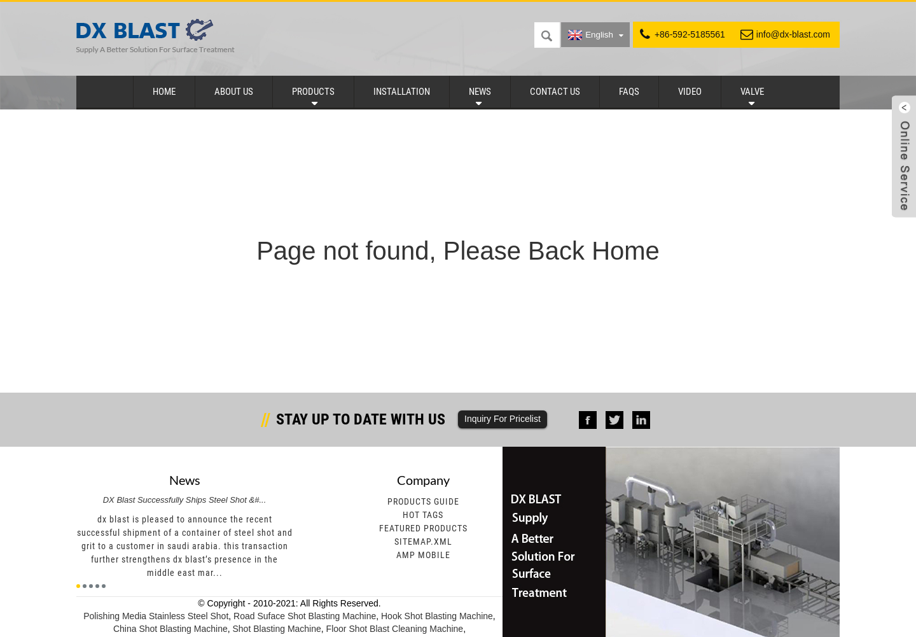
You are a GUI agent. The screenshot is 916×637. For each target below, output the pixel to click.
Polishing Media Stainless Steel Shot (155, 616)
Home (164, 91)
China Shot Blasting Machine (170, 629)
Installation (401, 91)
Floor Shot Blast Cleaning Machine (395, 629)
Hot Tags (423, 515)
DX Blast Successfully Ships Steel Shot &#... (185, 500)
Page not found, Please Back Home (458, 251)
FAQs (629, 91)
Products (313, 91)
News (480, 91)
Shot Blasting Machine (277, 629)
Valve (752, 91)
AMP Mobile (423, 555)
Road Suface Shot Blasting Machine (304, 616)
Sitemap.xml (423, 541)
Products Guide (423, 501)
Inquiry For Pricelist (502, 419)
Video (690, 91)
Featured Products (423, 528)
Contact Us (555, 91)
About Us (233, 91)
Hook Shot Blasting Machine (437, 616)
